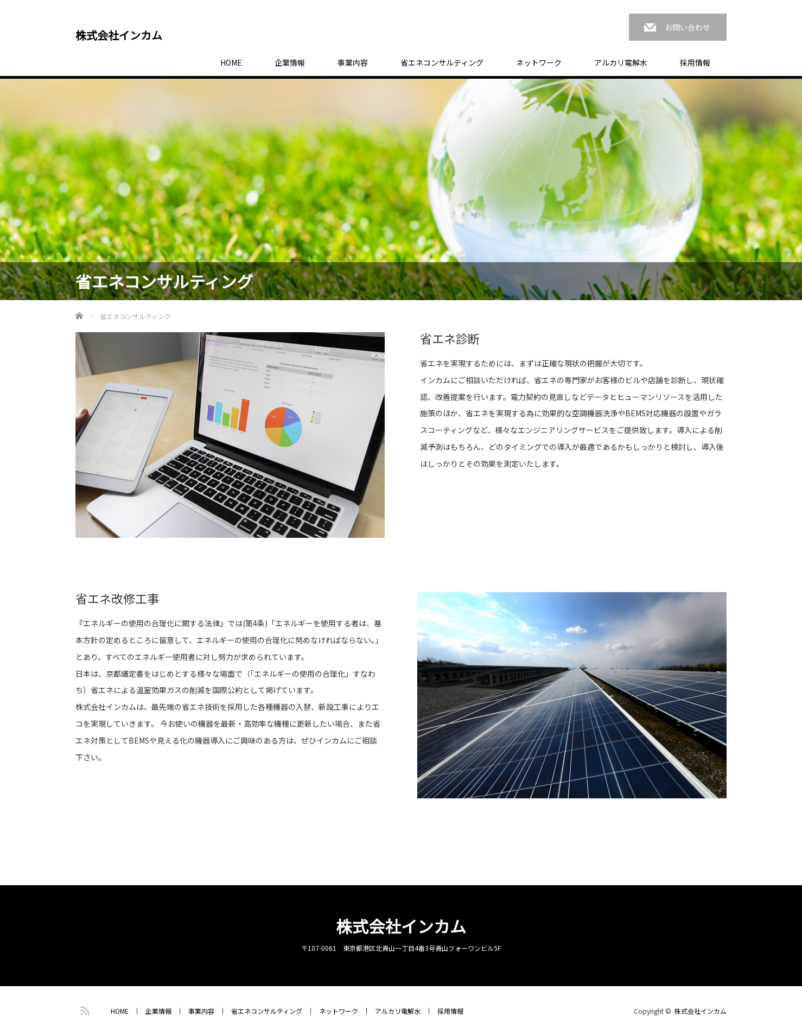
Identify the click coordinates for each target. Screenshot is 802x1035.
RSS (83, 1009)
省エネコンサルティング (441, 62)
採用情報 (695, 62)
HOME (231, 62)
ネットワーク (539, 62)
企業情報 (290, 62)
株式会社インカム (118, 35)
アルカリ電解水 (620, 62)
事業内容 (353, 62)
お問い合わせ (687, 27)
